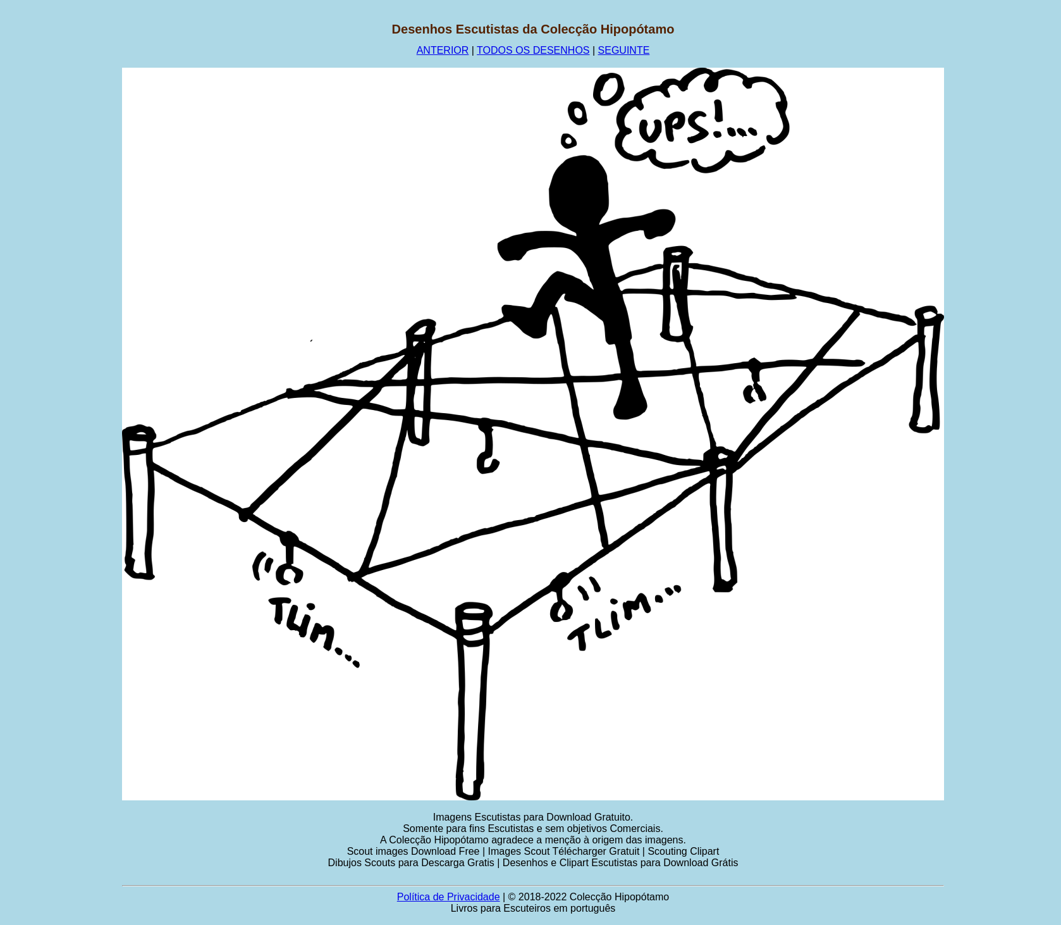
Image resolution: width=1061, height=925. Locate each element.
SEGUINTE (624, 50)
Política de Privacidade (448, 896)
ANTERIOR (443, 50)
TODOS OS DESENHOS (533, 50)
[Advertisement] (61, 212)
